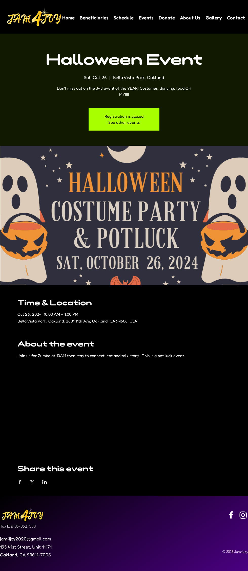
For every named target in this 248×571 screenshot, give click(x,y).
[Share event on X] (32, 482)
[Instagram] (243, 515)
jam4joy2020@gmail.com (25, 538)
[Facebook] (231, 515)
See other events (124, 122)
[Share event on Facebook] (19, 482)
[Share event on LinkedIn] (44, 482)
